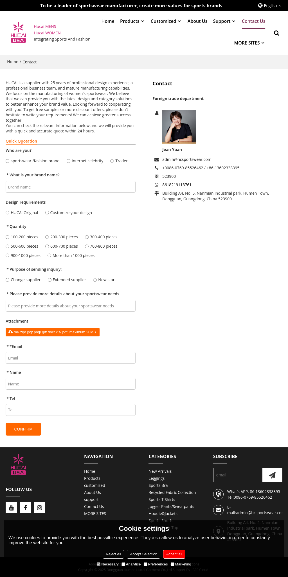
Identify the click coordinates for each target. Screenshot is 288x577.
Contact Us (254, 21)
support (222, 21)
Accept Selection (143, 554)
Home (107, 21)
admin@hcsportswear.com (186, 159)
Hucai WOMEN (48, 32)
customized (163, 21)
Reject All (113, 554)
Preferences (156, 564)
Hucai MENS (45, 26)
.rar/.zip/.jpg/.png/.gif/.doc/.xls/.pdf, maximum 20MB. (52, 332)
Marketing (181, 564)
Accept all (174, 554)
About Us (198, 21)
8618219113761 (177, 184)
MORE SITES (247, 43)
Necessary (107, 564)
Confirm (23, 429)
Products (130, 21)
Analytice (131, 564)
